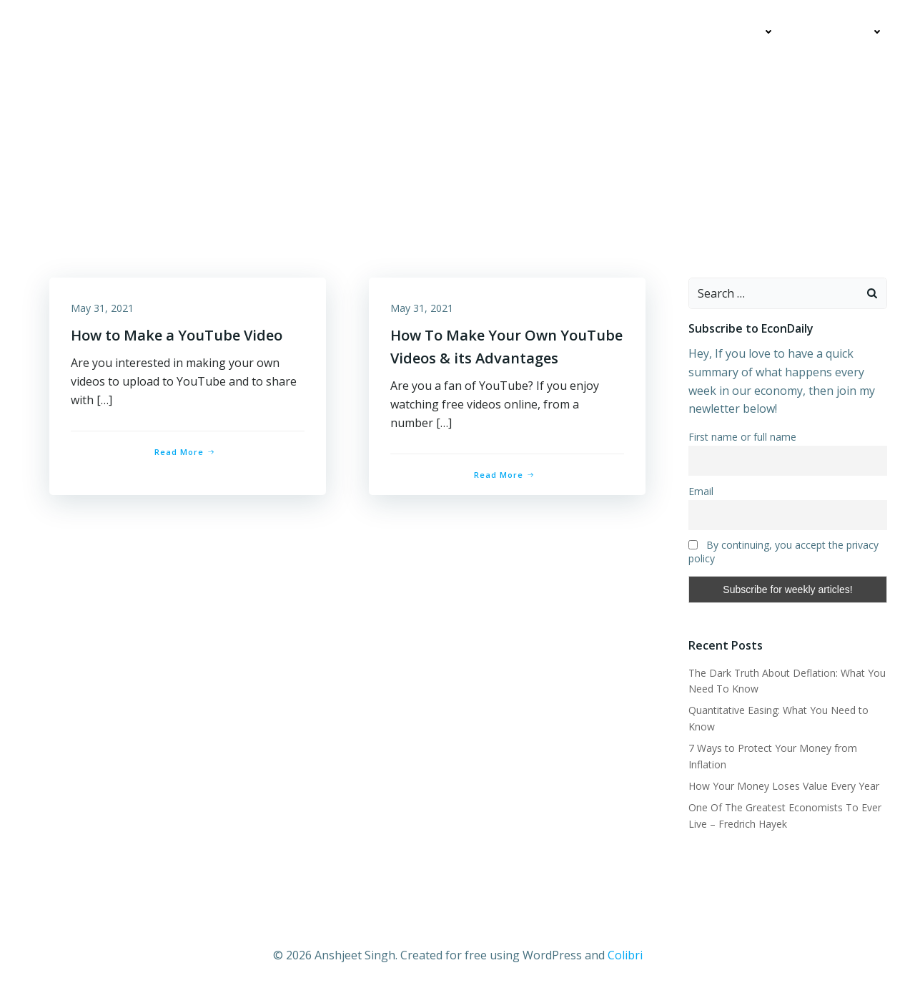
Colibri (625, 955)
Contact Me (843, 32)
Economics (553, 32)
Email (700, 491)
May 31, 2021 (102, 308)
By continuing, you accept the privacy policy (783, 551)
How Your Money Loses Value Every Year (783, 786)
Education (739, 32)
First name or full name (742, 437)
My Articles (643, 32)
